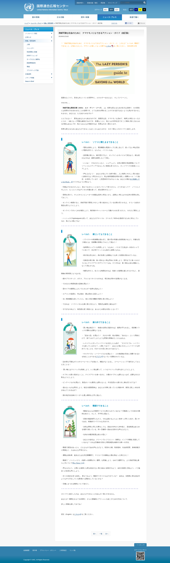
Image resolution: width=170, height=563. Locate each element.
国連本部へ (80, 3)
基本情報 (35, 17)
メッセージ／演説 (31, 33)
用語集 (103, 3)
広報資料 (28, 74)
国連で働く (134, 17)
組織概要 (26, 550)
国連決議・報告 (92, 3)
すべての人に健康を (33, 59)
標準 (111, 10)
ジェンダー (30, 48)
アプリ (98, 357)
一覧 (100, 534)
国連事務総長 (31, 63)
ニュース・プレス (109, 17)
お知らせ (28, 37)
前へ (94, 534)
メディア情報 (29, 78)
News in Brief (29, 81)
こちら (108, 46)
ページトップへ (140, 544)
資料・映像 (85, 17)
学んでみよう (77, 463)
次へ (106, 534)
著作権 (34, 550)
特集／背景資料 (48, 23)
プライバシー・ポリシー (48, 550)
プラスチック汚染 (33, 70)
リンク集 (73, 550)
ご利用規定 (63, 550)
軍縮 (28, 66)
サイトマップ (112, 3)
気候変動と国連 (32, 52)
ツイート (114, 23)
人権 (28, 44)
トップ (27, 23)
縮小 (105, 10)
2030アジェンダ (32, 55)
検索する (144, 2)
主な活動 (60, 17)
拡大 (116, 10)
